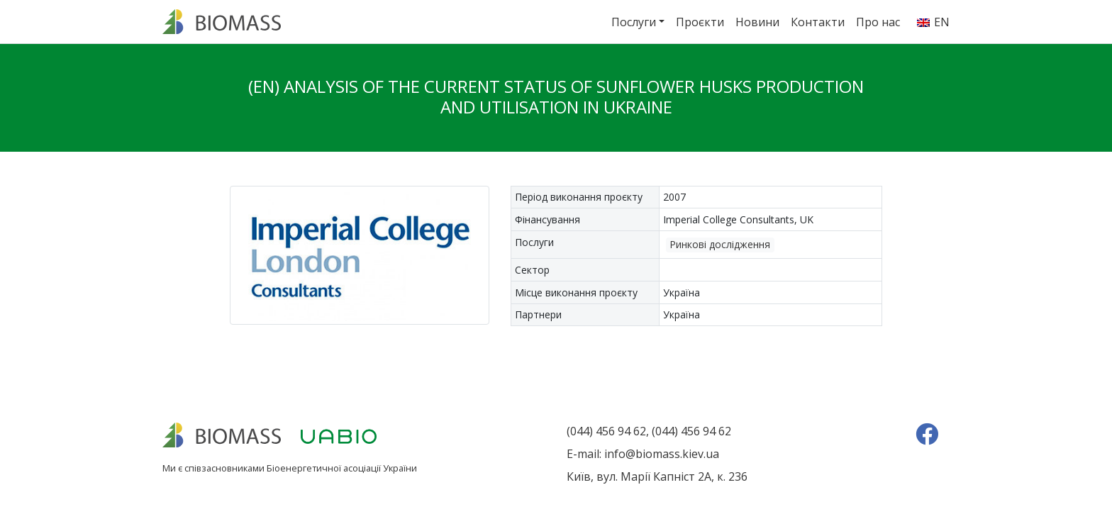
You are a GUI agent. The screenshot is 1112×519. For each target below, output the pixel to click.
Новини (757, 22)
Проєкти (700, 22)
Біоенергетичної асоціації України (342, 468)
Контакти (818, 22)
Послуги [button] (633, 22)
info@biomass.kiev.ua (661, 454)
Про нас (878, 22)
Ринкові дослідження (719, 244)
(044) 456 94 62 (606, 431)
